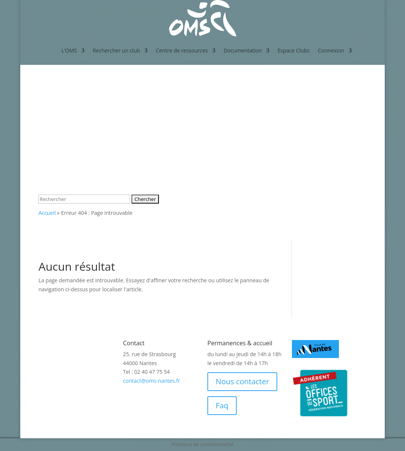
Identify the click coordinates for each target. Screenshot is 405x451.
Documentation (243, 50)
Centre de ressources (182, 50)
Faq (222, 405)
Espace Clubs (294, 50)
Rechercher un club (116, 50)
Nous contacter (242, 381)
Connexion (331, 50)
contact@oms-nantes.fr (151, 380)
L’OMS (69, 50)
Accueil (47, 212)
